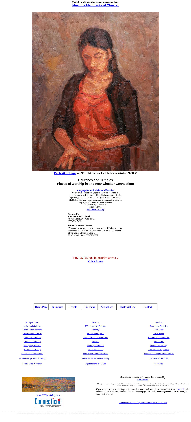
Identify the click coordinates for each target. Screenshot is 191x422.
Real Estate (159, 330)
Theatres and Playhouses (158, 349)
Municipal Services (95, 345)
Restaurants (159, 341)
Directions (89, 306)
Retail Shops (158, 333)
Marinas (95, 341)
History (95, 322)
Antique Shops (32, 322)
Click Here (95, 261)
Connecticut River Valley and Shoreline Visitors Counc (142, 402)
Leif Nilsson (142, 380)
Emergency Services (32, 345)
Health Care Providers (32, 364)
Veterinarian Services (159, 358)
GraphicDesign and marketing (32, 358)
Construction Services (32, 333)
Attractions (107, 306)
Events (73, 306)
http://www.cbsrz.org (96, 209)
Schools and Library (158, 345)
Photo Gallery (127, 306)
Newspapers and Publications (95, 353)
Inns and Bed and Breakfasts (95, 337)
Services (158, 322)
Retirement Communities (158, 337)
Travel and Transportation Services (159, 353)
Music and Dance (95, 349)
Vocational (158, 364)
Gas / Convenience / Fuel (32, 353)
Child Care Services (32, 337)
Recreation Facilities (159, 326)
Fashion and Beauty (32, 349)
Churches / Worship (32, 341)
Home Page (41, 306)
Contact (148, 306)
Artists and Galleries (32, 326)
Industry (95, 330)
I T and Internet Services (95, 326)
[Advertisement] (21, 282)
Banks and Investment (32, 330)
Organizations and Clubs (95, 364)
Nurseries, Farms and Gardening (95, 358)
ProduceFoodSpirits (95, 333)
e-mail (181, 389)
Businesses (57, 306)
